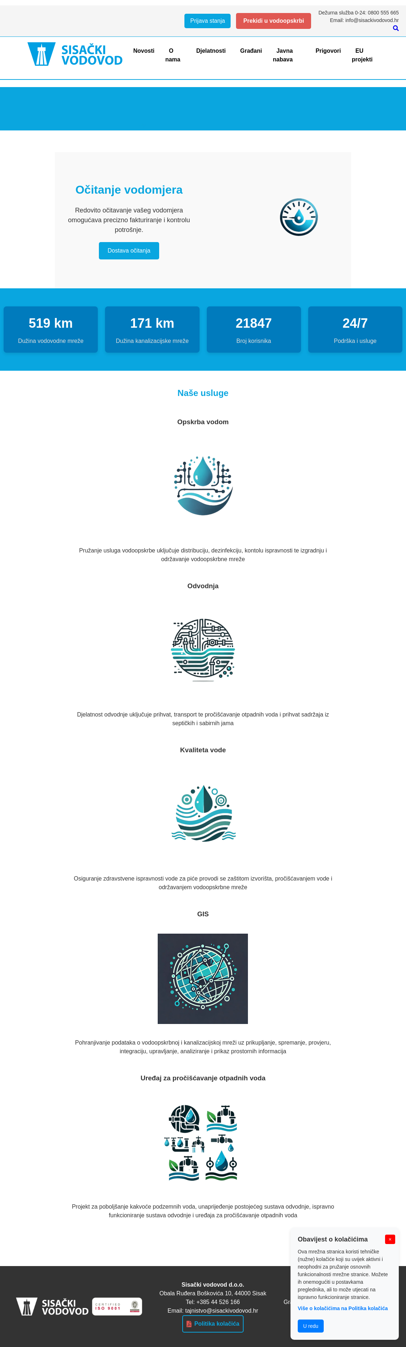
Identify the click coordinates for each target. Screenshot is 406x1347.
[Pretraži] (396, 28)
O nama (172, 55)
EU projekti (362, 55)
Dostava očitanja (129, 251)
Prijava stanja (207, 21)
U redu (310, 1326)
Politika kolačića (213, 1324)
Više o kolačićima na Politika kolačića (343, 1308)
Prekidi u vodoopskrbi (273, 21)
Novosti (143, 51)
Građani (251, 51)
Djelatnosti (211, 51)
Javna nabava (283, 55)
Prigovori (328, 51)
